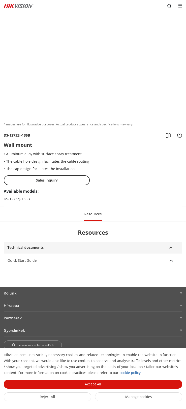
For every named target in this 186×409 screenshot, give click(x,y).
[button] (93, 214)
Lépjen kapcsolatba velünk (33, 345)
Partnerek (13, 317)
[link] (83, 260)
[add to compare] (168, 135)
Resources (93, 214)
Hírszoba (11, 305)
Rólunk (10, 293)
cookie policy (130, 372)
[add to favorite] (178, 135)
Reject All (47, 396)
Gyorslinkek (14, 330)
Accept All (93, 384)
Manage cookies (138, 396)
